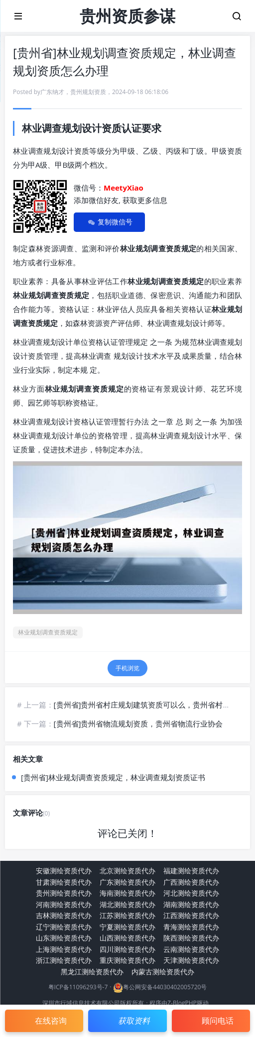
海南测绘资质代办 (127, 893)
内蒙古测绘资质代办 (162, 971)
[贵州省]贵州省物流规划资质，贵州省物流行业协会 (138, 723)
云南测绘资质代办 (191, 949)
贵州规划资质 (88, 92)
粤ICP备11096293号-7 (78, 987)
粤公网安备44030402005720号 (165, 987)
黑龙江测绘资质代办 (92, 971)
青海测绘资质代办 (191, 927)
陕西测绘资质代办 (191, 937)
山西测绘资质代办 (127, 937)
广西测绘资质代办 (191, 882)
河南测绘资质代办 (64, 904)
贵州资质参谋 (127, 15)
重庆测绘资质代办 (127, 960)
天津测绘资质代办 (191, 960)
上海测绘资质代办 (64, 949)
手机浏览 (127, 668)
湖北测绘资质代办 (127, 904)
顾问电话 (218, 1020)
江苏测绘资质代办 (127, 915)
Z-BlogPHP (182, 1003)
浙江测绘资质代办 (64, 960)
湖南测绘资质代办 (191, 904)
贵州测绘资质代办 (64, 893)
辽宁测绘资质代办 (64, 927)
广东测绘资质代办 (127, 882)
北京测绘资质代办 (127, 870)
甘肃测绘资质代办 (64, 882)
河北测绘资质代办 (191, 893)
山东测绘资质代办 (64, 937)
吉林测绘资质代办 (64, 915)
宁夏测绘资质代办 (127, 927)
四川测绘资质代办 (127, 949)
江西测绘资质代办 (191, 915)
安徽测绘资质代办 (64, 870)
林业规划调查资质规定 (48, 632)
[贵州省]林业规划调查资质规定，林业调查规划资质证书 (113, 777)
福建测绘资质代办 (191, 870)
